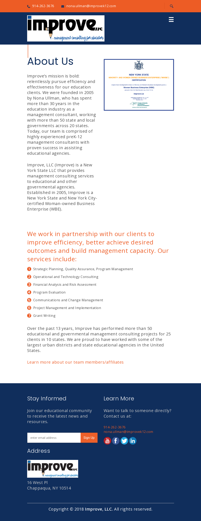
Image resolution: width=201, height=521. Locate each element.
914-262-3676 (43, 6)
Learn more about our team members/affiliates (75, 362)
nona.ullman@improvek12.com (91, 6)
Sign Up (89, 438)
